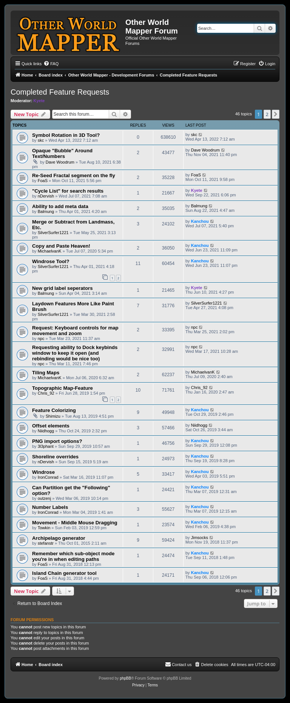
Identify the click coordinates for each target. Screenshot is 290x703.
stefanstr (46, 543)
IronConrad (48, 477)
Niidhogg (46, 431)
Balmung (46, 211)
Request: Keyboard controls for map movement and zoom (75, 330)
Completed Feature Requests (60, 92)
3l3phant (46, 446)
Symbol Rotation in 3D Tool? (66, 135)
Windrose (43, 472)
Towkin (44, 527)
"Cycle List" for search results (67, 191)
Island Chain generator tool (64, 573)
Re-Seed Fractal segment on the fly (73, 175)
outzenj (44, 498)
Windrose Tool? (50, 261)
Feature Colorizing (54, 410)
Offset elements (50, 426)
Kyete (39, 100)
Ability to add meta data (60, 206)
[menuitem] (51, 63)
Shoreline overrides (55, 456)
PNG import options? (57, 441)
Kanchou (200, 221)
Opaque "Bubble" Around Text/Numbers (62, 153)
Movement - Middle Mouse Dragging (74, 522)
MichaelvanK (50, 251)
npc (41, 338)
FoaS (43, 180)
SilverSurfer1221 (53, 232)
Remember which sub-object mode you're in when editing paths (73, 556)
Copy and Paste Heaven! (61, 246)
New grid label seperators (62, 288)
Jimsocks (199, 537)
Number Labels (50, 507)
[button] (275, 114)
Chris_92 (46, 393)
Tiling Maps (45, 372)
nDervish (46, 196)
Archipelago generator (58, 538)
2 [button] (267, 114)
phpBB (125, 678)
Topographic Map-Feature (62, 388)
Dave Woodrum (60, 162)
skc (41, 140)
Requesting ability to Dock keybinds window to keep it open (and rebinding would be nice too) (74, 353)
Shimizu (53, 416)
